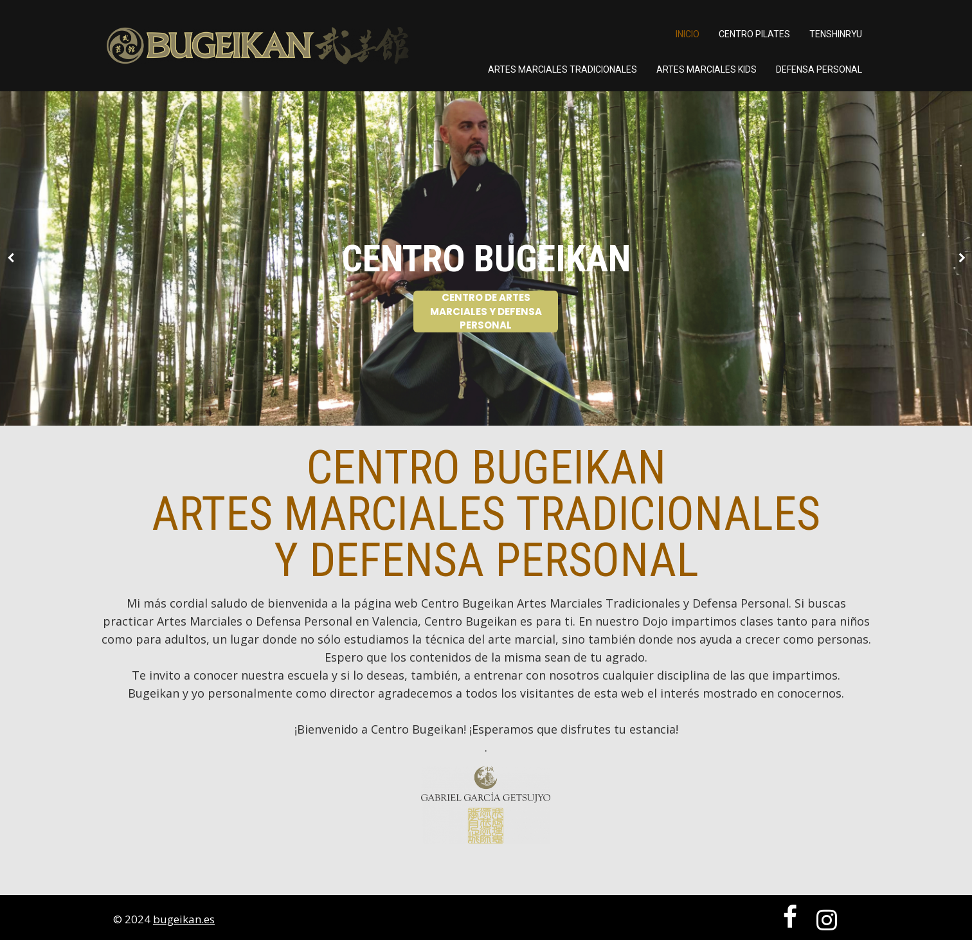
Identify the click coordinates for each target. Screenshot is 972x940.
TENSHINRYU (835, 34)
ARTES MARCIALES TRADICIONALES (562, 69)
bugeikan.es (184, 919)
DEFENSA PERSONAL (819, 69)
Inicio (687, 34)
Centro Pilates (754, 34)
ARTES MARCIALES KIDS (706, 69)
